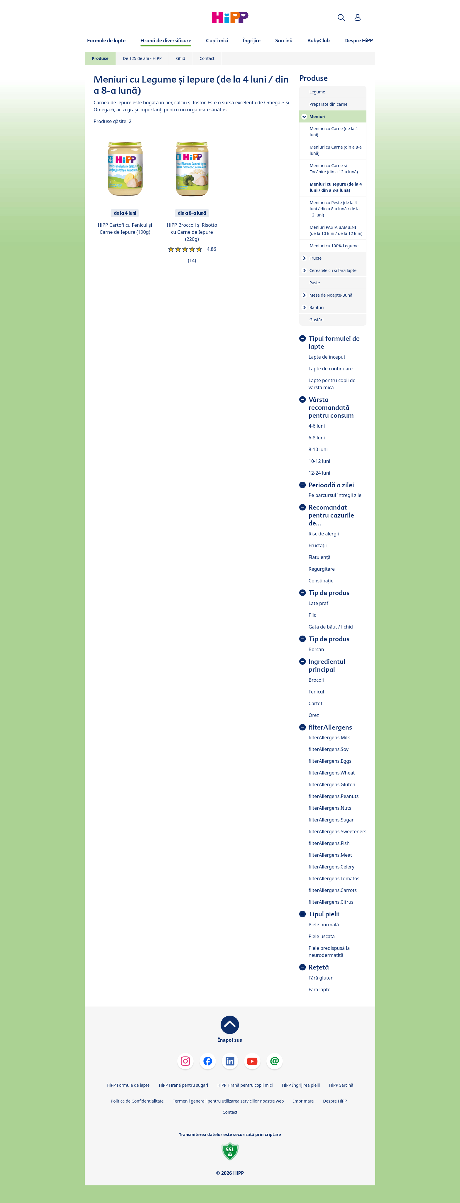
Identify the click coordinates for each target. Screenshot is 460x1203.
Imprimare (303, 1101)
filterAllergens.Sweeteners (337, 831)
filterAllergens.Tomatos (334, 878)
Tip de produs (329, 593)
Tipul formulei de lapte (334, 342)
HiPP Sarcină (341, 1085)
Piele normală (324, 924)
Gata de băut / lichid (331, 627)
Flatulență (320, 557)
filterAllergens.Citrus (331, 902)
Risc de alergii (324, 533)
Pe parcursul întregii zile (335, 495)
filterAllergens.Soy (329, 749)
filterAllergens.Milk (329, 737)
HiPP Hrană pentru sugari (183, 1085)
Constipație (321, 580)
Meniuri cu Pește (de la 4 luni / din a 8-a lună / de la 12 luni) (335, 209)
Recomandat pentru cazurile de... (331, 515)
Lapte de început (327, 357)
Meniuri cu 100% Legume (334, 245)
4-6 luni (317, 426)
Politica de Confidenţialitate (137, 1101)
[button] (341, 17)
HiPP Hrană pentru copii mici (245, 1085)
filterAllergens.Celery (331, 866)
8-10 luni (318, 449)
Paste (315, 282)
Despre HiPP (335, 1101)
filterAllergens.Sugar (331, 819)
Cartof (315, 703)
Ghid (180, 58)
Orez (314, 715)
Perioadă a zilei (331, 485)
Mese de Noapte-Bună (331, 295)
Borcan (316, 649)
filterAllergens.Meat (330, 855)
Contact (206, 58)
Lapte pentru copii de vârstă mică (332, 384)
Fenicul (316, 691)
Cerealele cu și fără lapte (333, 270)
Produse (100, 58)
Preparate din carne (329, 104)
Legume (317, 92)
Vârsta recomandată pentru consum (331, 407)
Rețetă (319, 967)
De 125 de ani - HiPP (142, 58)
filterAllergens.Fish (329, 843)
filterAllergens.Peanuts (334, 796)
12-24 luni (319, 473)
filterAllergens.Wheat (332, 772)
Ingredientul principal (327, 665)
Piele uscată (322, 936)
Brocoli (316, 680)
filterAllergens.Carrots (333, 890)
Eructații (318, 545)
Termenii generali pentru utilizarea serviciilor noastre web (228, 1101)
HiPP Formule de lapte (128, 1085)
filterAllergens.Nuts (330, 808)
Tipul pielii (324, 914)
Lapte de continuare (331, 368)
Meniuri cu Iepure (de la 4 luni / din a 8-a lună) (336, 187)
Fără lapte (319, 989)
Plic (312, 615)
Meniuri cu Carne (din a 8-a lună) (336, 150)
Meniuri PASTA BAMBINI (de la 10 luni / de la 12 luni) (336, 230)
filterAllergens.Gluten (332, 784)
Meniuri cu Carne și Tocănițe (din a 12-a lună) (334, 168)
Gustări (317, 319)
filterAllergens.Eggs (330, 761)
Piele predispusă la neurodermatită (329, 951)
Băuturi (317, 307)
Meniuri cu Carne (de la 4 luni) (334, 131)
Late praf (318, 603)
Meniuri (317, 116)
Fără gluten (321, 978)
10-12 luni (319, 461)
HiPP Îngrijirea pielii (301, 1085)
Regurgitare (322, 569)
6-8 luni (317, 437)
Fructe (316, 258)
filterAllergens (330, 727)
